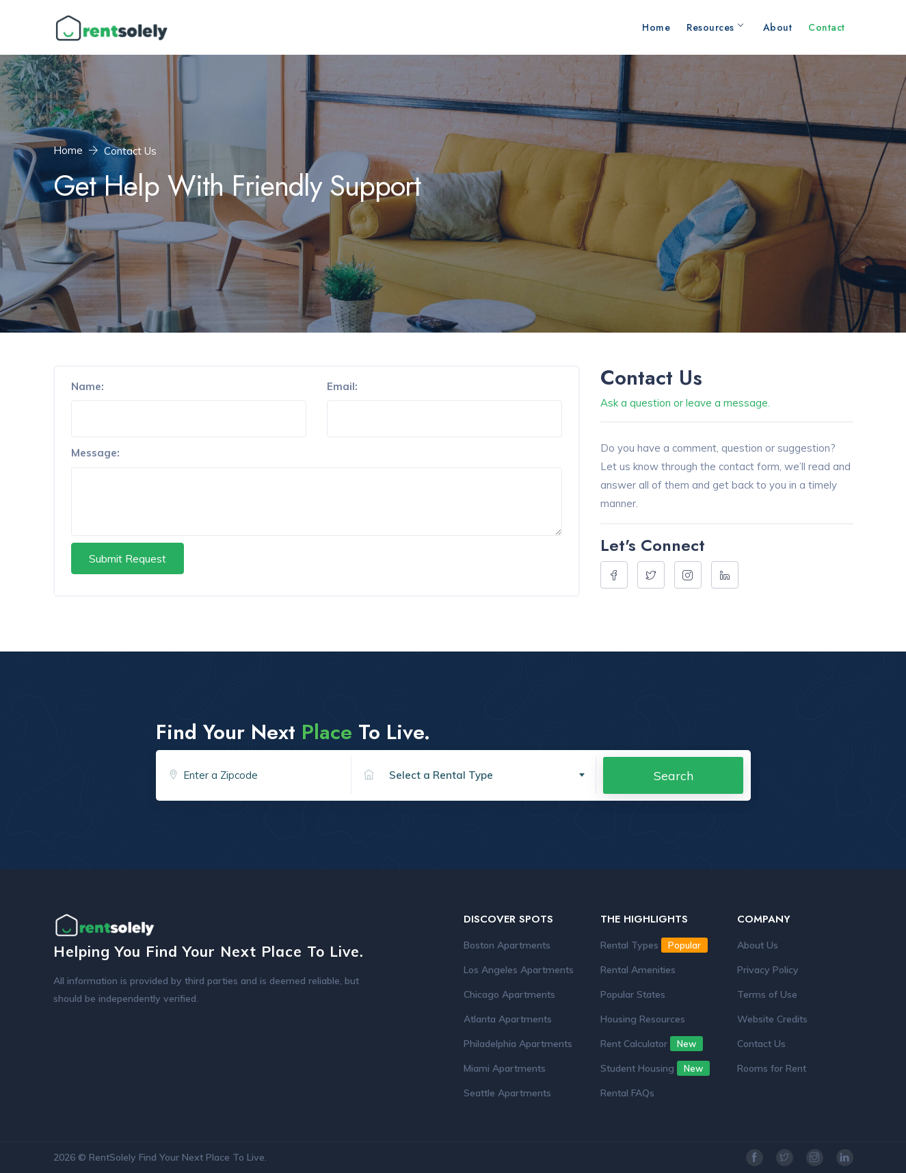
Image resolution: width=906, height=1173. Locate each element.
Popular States (632, 994)
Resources (715, 27)
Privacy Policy (768, 970)
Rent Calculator (651, 1043)
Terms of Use (767, 994)
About (777, 27)
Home (656, 27)
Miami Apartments (505, 1068)
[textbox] (492, 775)
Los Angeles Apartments (519, 970)
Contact (826, 27)
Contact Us (761, 1043)
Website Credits (772, 1019)
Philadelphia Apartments (518, 1043)
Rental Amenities (638, 970)
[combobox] (487, 775)
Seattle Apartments (507, 1093)
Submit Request (127, 558)
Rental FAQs (627, 1093)
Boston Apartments (507, 945)
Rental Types (654, 945)
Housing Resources (642, 1019)
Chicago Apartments (509, 994)
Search (673, 775)
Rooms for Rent (771, 1068)
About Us (757, 945)
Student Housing (655, 1068)
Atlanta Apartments (508, 1019)
